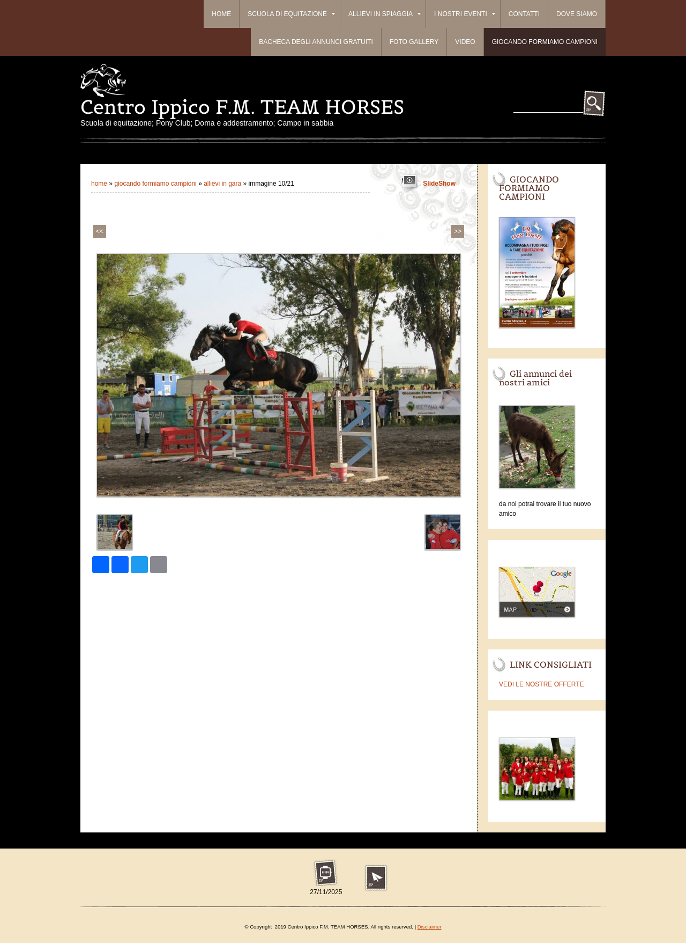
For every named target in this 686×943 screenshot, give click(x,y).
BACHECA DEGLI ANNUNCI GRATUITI (315, 42)
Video (465, 42)
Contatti (524, 14)
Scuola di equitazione (291, 14)
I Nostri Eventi (464, 14)
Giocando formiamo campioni (545, 42)
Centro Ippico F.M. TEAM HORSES (242, 106)
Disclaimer (429, 927)
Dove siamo (576, 14)
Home (221, 14)
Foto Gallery (414, 42)
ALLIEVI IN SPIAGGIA (384, 14)
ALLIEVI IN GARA (222, 183)
